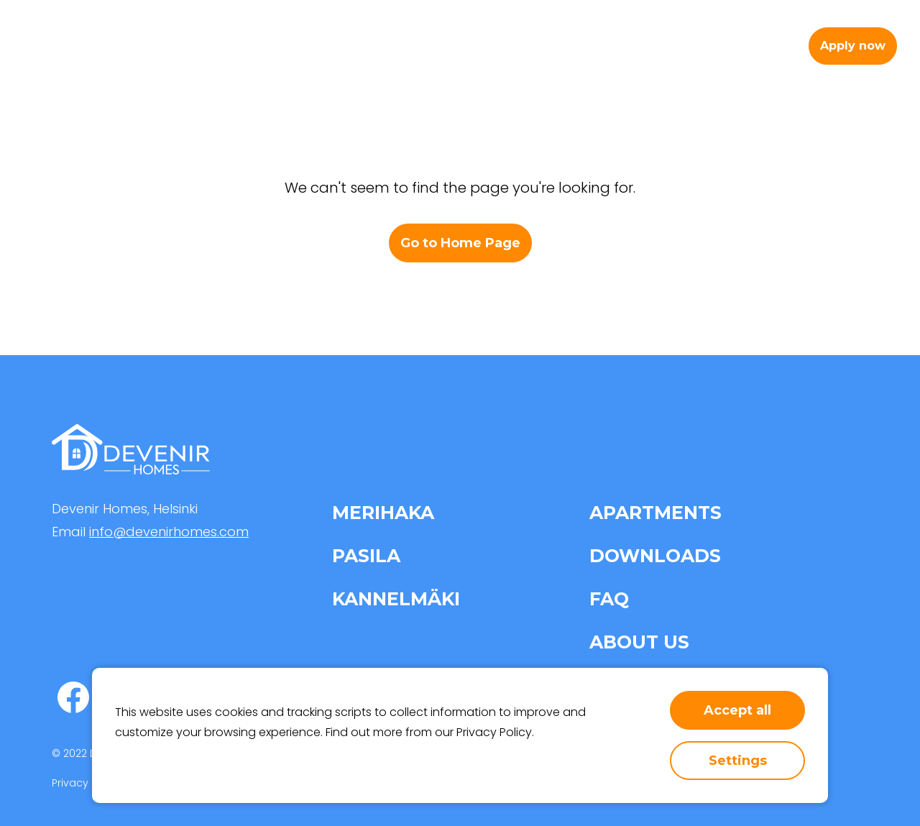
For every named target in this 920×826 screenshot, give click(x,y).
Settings (738, 760)
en (752, 45)
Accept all (737, 710)
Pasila (366, 555)
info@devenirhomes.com (169, 532)
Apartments (420, 46)
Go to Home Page (460, 243)
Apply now (853, 45)
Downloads (655, 555)
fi (781, 45)
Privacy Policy (494, 732)
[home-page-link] (82, 46)
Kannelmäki (396, 599)
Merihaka (383, 512)
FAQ (609, 599)
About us (607, 46)
